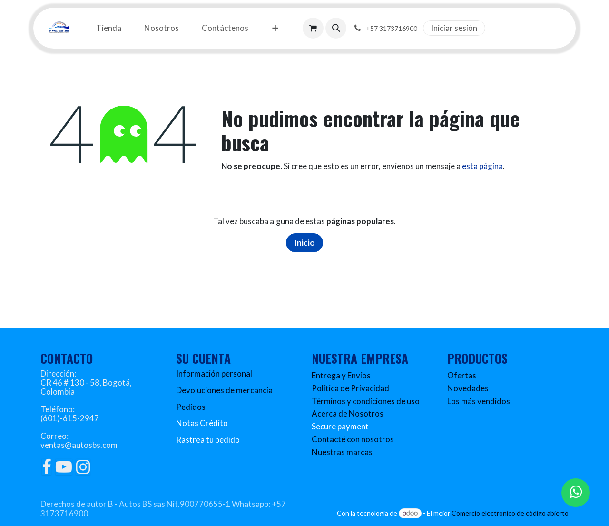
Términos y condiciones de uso (366, 401)
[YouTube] (64, 467)
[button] (335, 28)
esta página (482, 166)
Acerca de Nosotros (347, 413)
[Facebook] (46, 467)
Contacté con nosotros (353, 439)
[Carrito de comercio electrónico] (313, 28)
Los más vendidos (478, 401)
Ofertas (461, 375)
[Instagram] (83, 467)
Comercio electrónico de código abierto (510, 513)
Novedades (468, 388)
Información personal (214, 373)
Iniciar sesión (454, 28)
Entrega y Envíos (341, 375)
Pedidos (191, 407)
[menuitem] (109, 28)
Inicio (304, 243)
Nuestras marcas (342, 452)
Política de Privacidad (350, 388)
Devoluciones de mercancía (224, 390)
